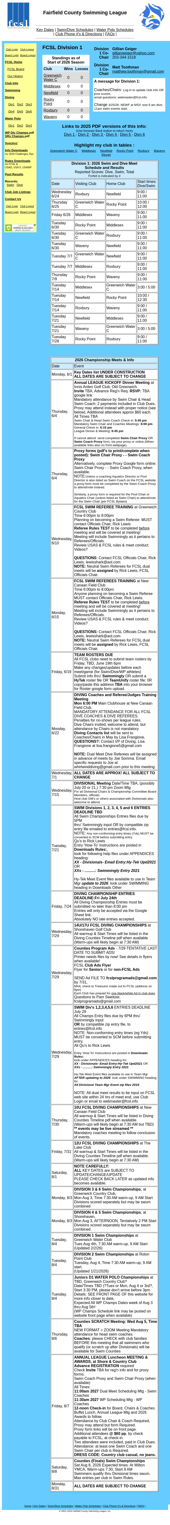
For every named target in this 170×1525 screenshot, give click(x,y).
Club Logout (27, 49)
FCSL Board (16, 69)
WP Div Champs (16, 132)
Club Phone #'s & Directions (78, 34)
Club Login (12, 49)
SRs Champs (14, 136)
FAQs (110, 34)
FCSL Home (13, 62)
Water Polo (13, 118)
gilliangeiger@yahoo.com (133, 53)
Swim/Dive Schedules (75, 30)
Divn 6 (139, 134)
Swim (10, 185)
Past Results (14, 174)
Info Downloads (16, 150)
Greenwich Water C (52, 77)
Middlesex (52, 86)
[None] (106, 155)
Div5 (20, 111)
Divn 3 (98, 134)
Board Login (12, 55)
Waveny (50, 117)
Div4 (11, 111)
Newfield (51, 93)
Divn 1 (70, 134)
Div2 (20, 104)
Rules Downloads (17, 161)
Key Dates (45, 30)
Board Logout (27, 55)
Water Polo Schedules (115, 30)
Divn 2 (84, 134)
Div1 (11, 104)
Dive (20, 185)
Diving (9, 97)
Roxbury (51, 110)
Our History (15, 76)
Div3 (29, 104)
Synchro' (11, 143)
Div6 (29, 111)
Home (28, 1506)
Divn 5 (126, 134)
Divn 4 (112, 134)
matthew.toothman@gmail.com (138, 71)
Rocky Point (49, 101)
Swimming (12, 90)
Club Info (11, 83)
